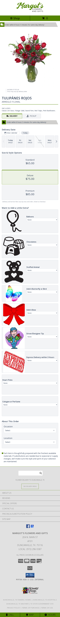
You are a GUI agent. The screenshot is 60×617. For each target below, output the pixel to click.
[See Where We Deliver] (30, 486)
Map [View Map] (30, 614)
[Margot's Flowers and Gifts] (30, 12)
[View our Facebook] (28, 527)
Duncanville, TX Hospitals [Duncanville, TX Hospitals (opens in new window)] (45, 600)
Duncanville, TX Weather (17, 604)
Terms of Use (47, 608)
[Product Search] (30, 473)
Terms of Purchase (30, 608)
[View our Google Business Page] (32, 527)
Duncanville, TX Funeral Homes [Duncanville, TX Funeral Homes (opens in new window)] (17, 600)
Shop (15, 18)
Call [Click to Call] (10, 614)
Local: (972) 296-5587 (30, 549)
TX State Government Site (42, 604)
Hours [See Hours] (50, 614)
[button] (30, 575)
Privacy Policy (13, 608)
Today (25, 133)
